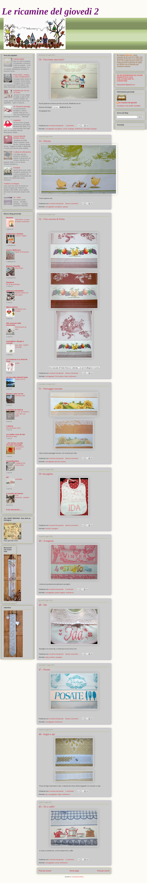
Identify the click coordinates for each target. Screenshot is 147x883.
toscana (63, 461)
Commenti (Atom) (77, 877)
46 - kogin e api (47, 734)
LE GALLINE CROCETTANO (17, 377)
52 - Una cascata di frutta (52, 219)
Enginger (71, 129)
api (46, 794)
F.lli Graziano (59, 376)
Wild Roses (19, 268)
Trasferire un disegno (11, 184)
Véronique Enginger (90, 129)
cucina (65, 129)
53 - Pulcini (45, 141)
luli (7, 477)
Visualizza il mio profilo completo (128, 106)
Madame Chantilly (13, 266)
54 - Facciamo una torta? (51, 59)
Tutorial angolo (18, 59)
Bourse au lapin (11, 436)
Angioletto (17, 120)
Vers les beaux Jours (13, 428)
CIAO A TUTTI (20, 379)
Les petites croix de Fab (15, 434)
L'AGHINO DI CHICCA (14, 410)
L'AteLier (9, 426)
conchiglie (18, 479)
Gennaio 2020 (20, 395)
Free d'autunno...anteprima (22, 497)
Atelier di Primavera (22, 252)
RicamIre (9, 218)
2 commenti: (69, 589)
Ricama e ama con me (14, 394)
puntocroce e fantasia (14, 234)
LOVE (17, 363)
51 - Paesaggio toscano (50, 388)
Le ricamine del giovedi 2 (50, 11)
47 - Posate (44, 669)
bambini (48, 528)
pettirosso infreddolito (15, 291)
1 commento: (70, 125)
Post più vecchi (103, 871)
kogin (59, 794)
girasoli (57, 461)
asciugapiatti (50, 129)
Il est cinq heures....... (14, 510)
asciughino (58, 129)
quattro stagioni (60, 592)
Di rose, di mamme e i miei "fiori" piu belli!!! (22, 414)
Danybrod (10, 282)
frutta (66, 376)
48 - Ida (43, 604)
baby (47, 657)
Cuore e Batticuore (13, 250)
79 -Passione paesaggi (21, 106)
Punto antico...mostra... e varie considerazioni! (21, 76)
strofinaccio (79, 129)
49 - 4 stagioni (46, 540)
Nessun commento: (72, 203)
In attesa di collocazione (22, 152)
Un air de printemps (13, 284)
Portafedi (16, 168)
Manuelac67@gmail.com (126, 85)
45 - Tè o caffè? (47, 806)
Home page (74, 871)
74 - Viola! (17, 197)
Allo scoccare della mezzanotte (13, 324)
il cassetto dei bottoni (14, 493)
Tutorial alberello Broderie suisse (19, 137)
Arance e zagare (21, 236)
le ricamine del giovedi (128, 103)
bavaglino (55, 528)
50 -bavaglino (46, 473)
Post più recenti (45, 871)
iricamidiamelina (12, 461)
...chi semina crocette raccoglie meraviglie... (14, 444)
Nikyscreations (12, 307)
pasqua (65, 207)
